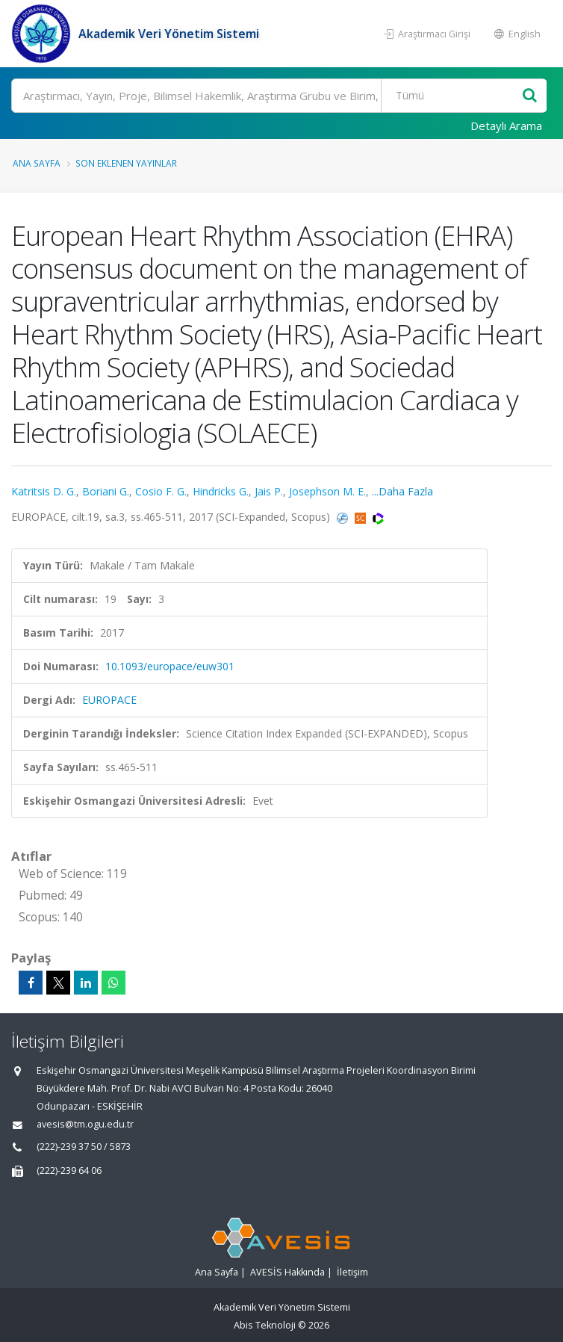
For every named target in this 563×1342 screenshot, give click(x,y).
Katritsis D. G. (43, 491)
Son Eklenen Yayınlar (126, 163)
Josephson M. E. (327, 491)
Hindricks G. (221, 491)
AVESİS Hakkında (287, 1272)
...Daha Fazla (402, 491)
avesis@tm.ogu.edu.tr (85, 1124)
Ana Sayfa (36, 163)
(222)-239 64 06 (69, 1170)
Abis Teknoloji (265, 1325)
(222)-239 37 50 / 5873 (84, 1146)
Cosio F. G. (161, 491)
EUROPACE (109, 700)
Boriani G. (105, 491)
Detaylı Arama (506, 125)
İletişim (352, 1272)
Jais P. (269, 491)
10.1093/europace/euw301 (169, 666)
